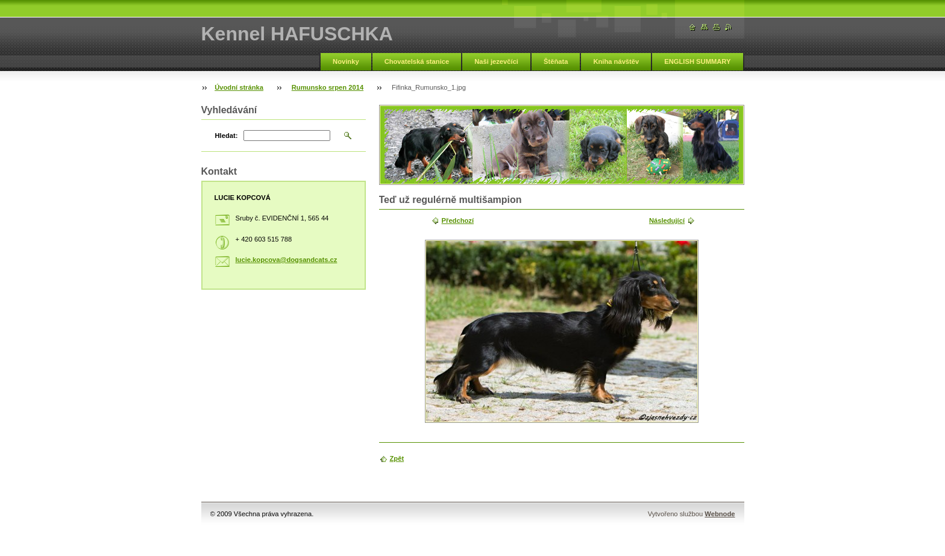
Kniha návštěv (616, 61)
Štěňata (556, 61)
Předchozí (458, 220)
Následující (667, 220)
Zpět (397, 458)
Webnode (720, 513)
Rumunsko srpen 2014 (327, 87)
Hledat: (226, 135)
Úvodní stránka (239, 87)
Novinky (346, 61)
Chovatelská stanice (417, 61)
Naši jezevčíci (496, 61)
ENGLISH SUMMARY (697, 61)
